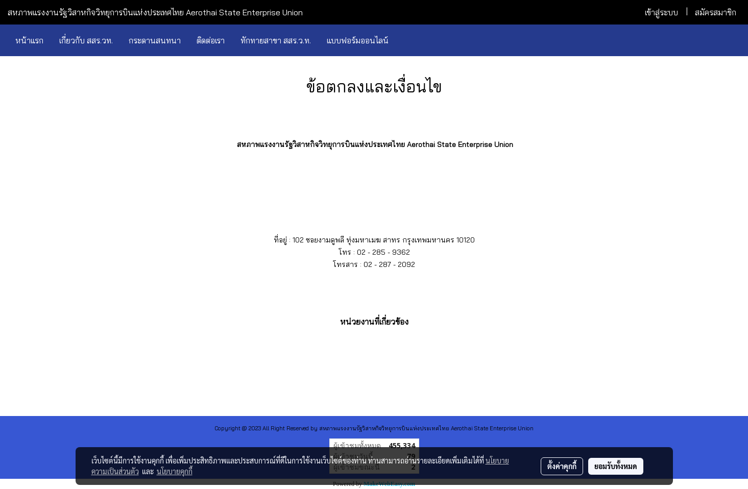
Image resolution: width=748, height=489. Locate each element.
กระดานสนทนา (155, 40)
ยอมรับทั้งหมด (615, 466)
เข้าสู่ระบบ (661, 12)
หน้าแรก (29, 40)
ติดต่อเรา (211, 40)
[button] (405, 40)
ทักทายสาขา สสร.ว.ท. (275, 40)
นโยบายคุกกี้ (174, 471)
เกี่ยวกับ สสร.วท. (86, 40)
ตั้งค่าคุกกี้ (561, 466)
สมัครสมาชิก (715, 12)
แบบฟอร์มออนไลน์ (358, 40)
